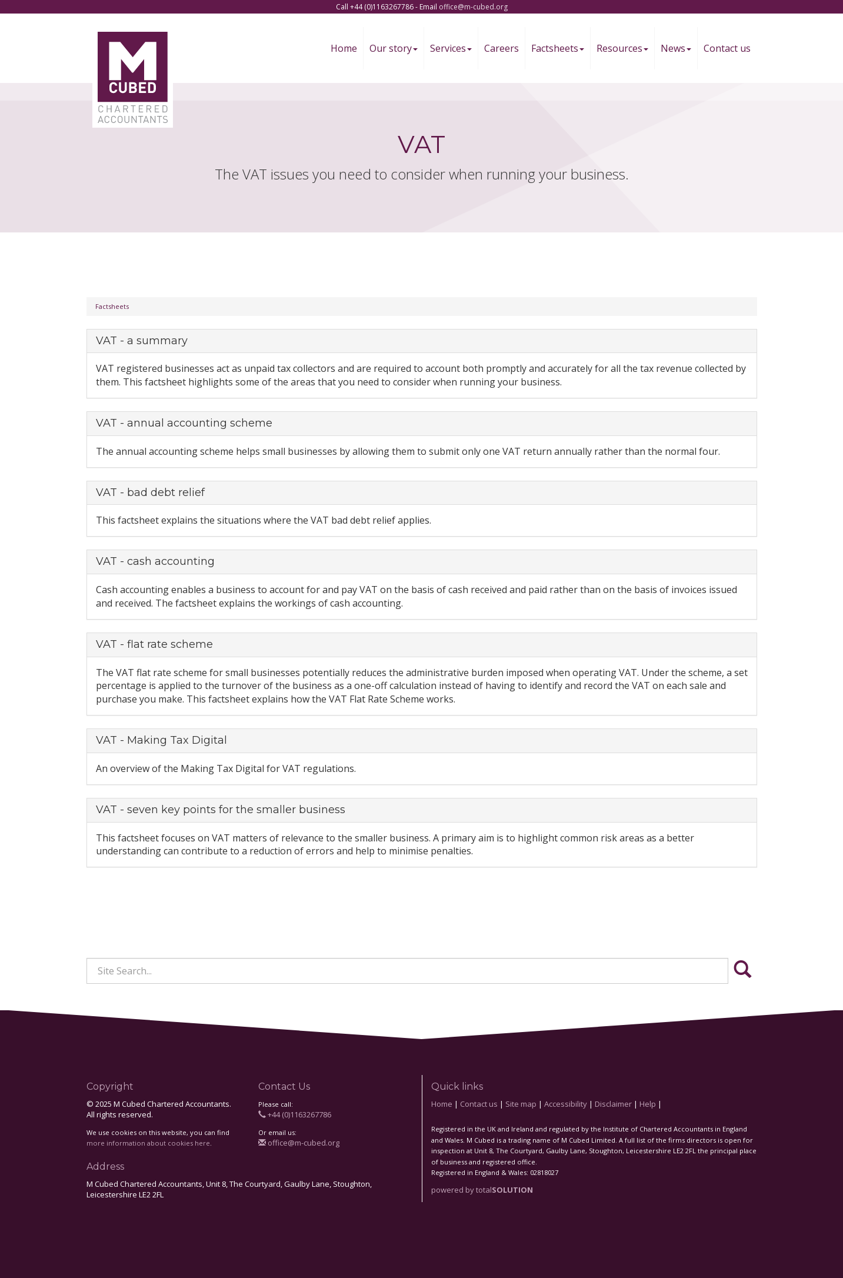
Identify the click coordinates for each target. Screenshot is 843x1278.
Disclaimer (613, 1104)
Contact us (727, 48)
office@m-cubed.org (473, 7)
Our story (393, 48)
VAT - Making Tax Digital (161, 740)
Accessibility (565, 1104)
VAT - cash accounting (155, 561)
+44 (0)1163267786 (294, 1114)
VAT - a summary (142, 340)
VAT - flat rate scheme (154, 644)
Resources (622, 48)
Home (344, 48)
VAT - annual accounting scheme (184, 423)
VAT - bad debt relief (150, 492)
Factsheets (557, 48)
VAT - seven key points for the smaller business (220, 809)
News (676, 48)
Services (451, 48)
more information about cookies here (148, 1143)
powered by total (482, 1189)
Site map (521, 1104)
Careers (501, 48)
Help (647, 1104)
